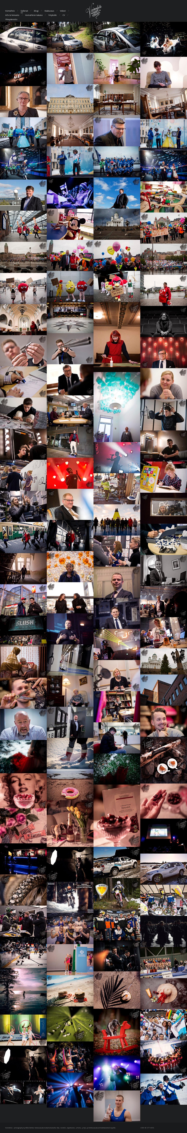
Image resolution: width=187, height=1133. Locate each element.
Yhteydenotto (11, 19)
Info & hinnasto (12, 15)
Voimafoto (10, 11)
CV (64, 15)
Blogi (36, 11)
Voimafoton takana (34, 15)
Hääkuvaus (49, 11)
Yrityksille (52, 15)
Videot (63, 11)
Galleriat (24, 11)
